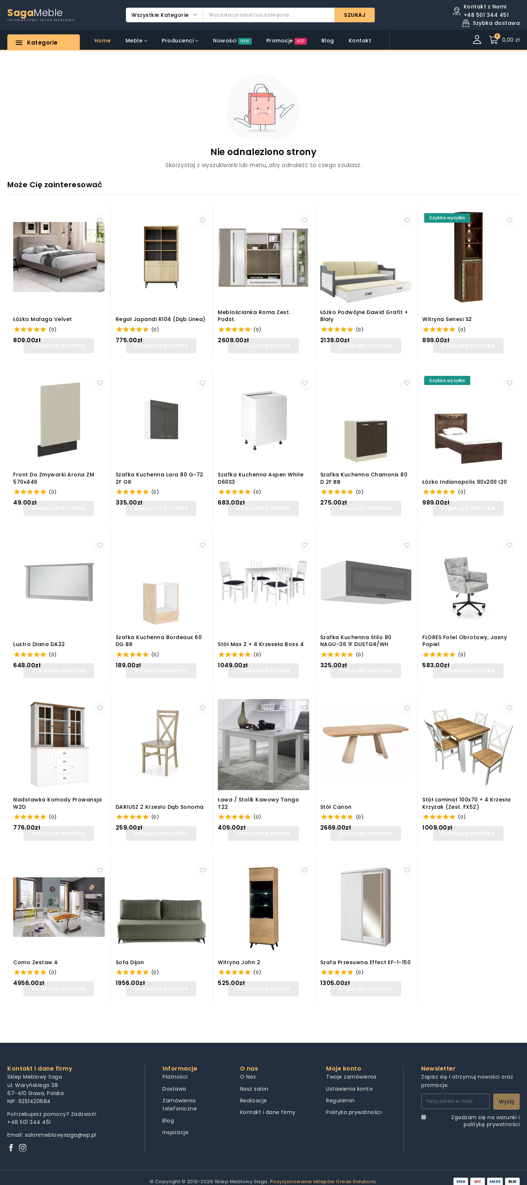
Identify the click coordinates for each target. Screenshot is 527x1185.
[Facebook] (11, 1140)
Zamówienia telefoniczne (179, 1096)
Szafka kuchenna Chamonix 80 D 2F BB (364, 477)
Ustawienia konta (349, 1080)
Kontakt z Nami (485, 6)
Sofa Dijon (130, 955)
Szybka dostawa (496, 23)
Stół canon (336, 802)
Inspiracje (175, 1124)
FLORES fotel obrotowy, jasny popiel (464, 638)
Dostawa (174, 1080)
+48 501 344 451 (29, 1114)
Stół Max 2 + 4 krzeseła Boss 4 (261, 641)
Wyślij (506, 1093)
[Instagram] (22, 1140)
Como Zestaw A (35, 955)
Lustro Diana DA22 (39, 641)
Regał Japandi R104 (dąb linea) (161, 319)
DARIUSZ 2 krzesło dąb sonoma (160, 802)
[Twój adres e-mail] (455, 1093)
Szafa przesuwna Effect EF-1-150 (365, 955)
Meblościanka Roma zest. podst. (254, 316)
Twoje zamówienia (351, 1068)
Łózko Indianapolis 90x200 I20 (464, 480)
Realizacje (253, 1092)
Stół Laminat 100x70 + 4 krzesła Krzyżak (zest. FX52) (466, 799)
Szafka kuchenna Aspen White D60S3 (261, 477)
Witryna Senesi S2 (447, 319)
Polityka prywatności (354, 1104)
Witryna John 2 (239, 955)
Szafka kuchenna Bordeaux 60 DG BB (159, 638)
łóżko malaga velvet (42, 319)
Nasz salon (254, 1080)
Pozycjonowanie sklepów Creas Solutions (323, 1173)
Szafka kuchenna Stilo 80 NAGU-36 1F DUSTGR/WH (356, 638)
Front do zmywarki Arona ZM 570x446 (53, 477)
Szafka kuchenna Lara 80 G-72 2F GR (159, 477)
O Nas (248, 1068)
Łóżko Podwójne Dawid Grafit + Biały (364, 316)
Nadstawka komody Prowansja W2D (57, 799)
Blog (168, 1112)
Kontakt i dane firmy (268, 1104)
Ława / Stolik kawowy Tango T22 (258, 799)
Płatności (175, 1068)
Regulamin (340, 1092)
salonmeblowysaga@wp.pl (60, 1126)
